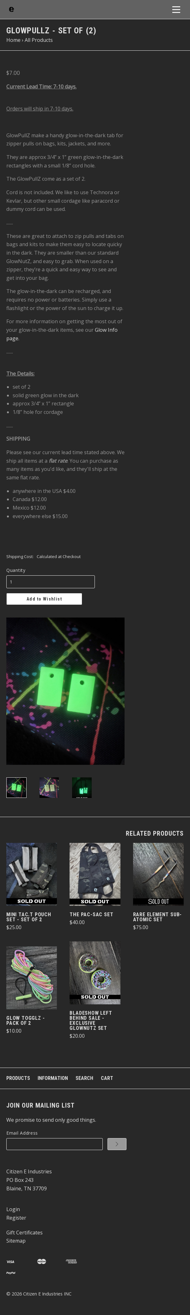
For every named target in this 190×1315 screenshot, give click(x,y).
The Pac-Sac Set (91, 914)
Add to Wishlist (44, 598)
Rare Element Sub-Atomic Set (157, 917)
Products (18, 1078)
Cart (107, 1078)
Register (16, 1217)
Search (84, 1078)
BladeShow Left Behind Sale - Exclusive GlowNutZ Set (91, 1020)
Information (53, 1078)
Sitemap (16, 1240)
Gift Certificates (24, 1232)
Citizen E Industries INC (47, 1294)
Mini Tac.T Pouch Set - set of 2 (28, 917)
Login (13, 1209)
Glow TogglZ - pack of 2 (25, 1020)
